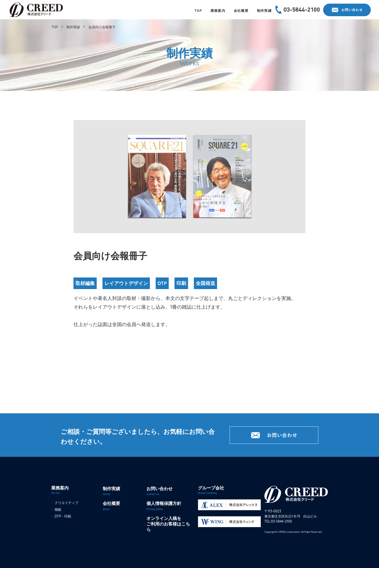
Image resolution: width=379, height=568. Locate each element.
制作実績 (73, 27)
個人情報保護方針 (163, 503)
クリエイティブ (65, 503)
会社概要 (111, 503)
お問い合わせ (159, 488)
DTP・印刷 (62, 516)
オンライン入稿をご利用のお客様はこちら (168, 524)
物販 (57, 509)
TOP (54, 27)
